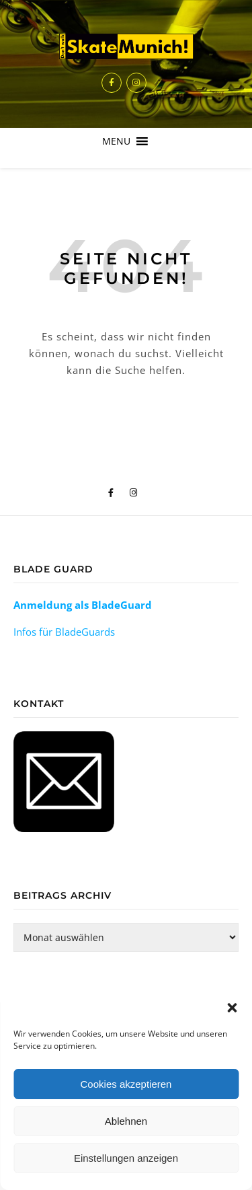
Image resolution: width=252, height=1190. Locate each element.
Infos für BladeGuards (64, 631)
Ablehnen (126, 1121)
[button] (232, 1007)
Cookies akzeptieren (126, 1084)
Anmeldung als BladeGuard (82, 604)
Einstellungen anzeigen (126, 1158)
